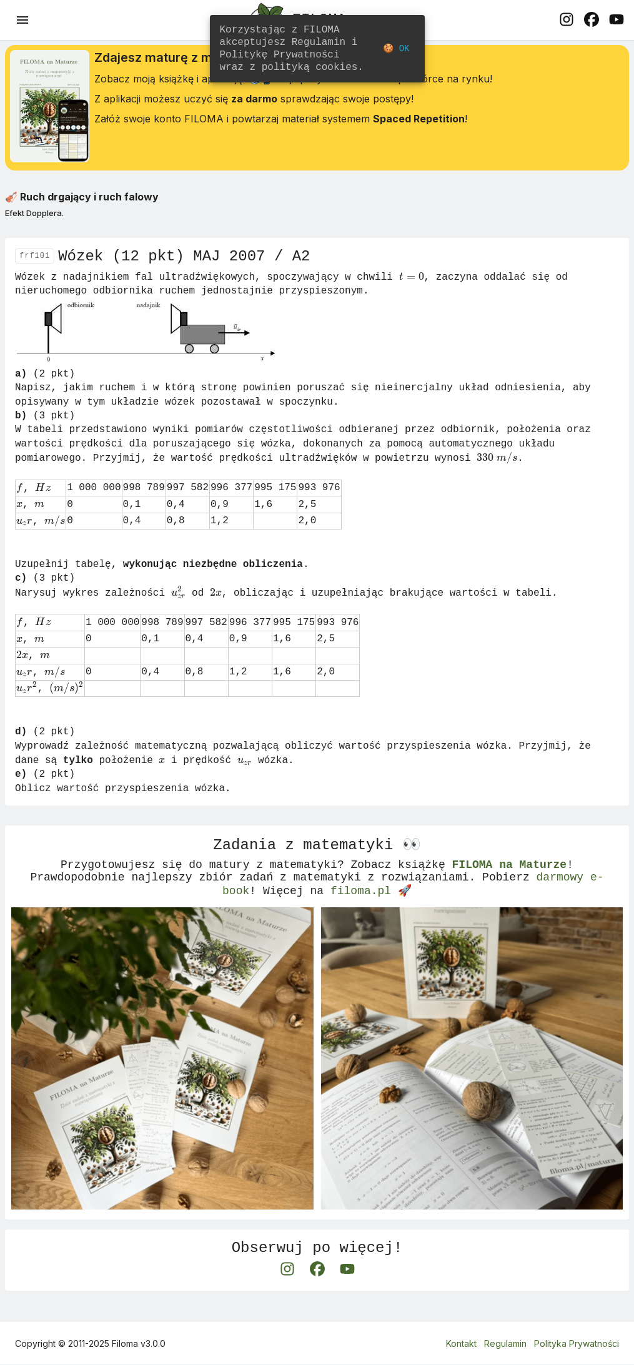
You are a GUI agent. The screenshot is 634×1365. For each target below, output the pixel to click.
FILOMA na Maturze (509, 877)
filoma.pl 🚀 (371, 907)
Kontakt (461, 1344)
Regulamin (505, 1344)
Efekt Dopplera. (34, 217)
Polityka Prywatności (576, 1344)
